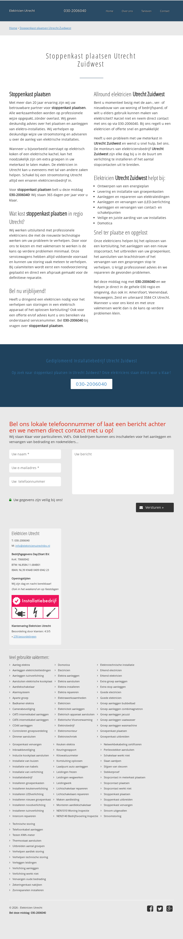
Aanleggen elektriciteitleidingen (32, 670)
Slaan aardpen (112, 761)
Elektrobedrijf (66, 725)
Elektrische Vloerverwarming (75, 719)
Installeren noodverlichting (29, 805)
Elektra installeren (69, 686)
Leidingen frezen (67, 772)
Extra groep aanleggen (113, 681)
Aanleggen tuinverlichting (28, 675)
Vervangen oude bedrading (29, 879)
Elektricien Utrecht (22, 11)
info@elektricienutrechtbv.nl (32, 545)
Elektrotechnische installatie (117, 665)
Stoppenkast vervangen (118, 805)
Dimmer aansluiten (24, 736)
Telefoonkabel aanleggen (28, 829)
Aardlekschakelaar (24, 686)
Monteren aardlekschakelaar (74, 805)
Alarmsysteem (21, 692)
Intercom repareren (24, 816)
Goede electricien (110, 692)
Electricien (64, 670)
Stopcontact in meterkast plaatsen (124, 777)
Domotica (64, 665)
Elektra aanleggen (68, 675)
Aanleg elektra (21, 665)
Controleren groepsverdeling (30, 731)
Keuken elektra (66, 744)
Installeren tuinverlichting (28, 810)
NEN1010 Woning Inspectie (73, 810)
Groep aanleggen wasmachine (118, 725)
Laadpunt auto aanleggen (72, 766)
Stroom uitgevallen (115, 810)
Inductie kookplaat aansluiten (31, 755)
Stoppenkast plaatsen (117, 794)
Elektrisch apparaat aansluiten (76, 714)
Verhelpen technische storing (30, 857)
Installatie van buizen (26, 761)
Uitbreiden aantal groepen (29, 846)
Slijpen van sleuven (115, 766)
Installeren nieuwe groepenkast (32, 799)
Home (13, 28)
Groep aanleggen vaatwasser (117, 719)
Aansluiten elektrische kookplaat (32, 681)
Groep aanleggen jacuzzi (115, 714)
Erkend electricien (111, 670)
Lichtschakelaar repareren (72, 788)
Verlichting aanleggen (26, 868)
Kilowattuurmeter (67, 755)
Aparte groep (20, 698)
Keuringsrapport (66, 749)
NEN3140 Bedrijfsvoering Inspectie (77, 816)
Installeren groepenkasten (28, 783)
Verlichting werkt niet (26, 873)
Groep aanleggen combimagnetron (121, 709)
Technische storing (24, 824)
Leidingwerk (64, 783)
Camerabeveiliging (24, 709)
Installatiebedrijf (22, 777)
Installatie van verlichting (28, 772)
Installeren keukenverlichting (30, 788)
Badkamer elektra (23, 703)
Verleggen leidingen (25, 862)
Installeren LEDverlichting (28, 794)
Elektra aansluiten (69, 681)
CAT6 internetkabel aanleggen (31, 719)
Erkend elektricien (111, 675)
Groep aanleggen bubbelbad (117, 703)
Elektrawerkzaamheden (72, 698)
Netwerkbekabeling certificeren (123, 744)
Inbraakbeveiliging (24, 749)
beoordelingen (24, 636)
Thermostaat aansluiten (27, 840)
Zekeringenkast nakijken (27, 884)
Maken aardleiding (68, 799)
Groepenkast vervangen (27, 744)
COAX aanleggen (23, 725)
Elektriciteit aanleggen (71, 709)
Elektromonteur (67, 731)
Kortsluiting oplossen (70, 761)
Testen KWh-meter (24, 835)
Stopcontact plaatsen (117, 783)
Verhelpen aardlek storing (28, 851)
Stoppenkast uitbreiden (118, 799)
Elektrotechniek (67, 736)
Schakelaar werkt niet (117, 755)
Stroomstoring (112, 816)
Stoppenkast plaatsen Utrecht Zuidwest (45, 28)
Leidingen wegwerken (70, 777)
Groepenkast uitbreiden (114, 736)
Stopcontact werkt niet (117, 788)
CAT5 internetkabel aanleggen (31, 714)
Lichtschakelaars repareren (73, 794)
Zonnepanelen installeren (28, 890)
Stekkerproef (111, 772)
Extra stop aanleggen (113, 686)
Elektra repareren (68, 692)
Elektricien (64, 703)
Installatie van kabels (25, 766)
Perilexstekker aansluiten (119, 749)
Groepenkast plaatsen (113, 731)
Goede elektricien (111, 698)
